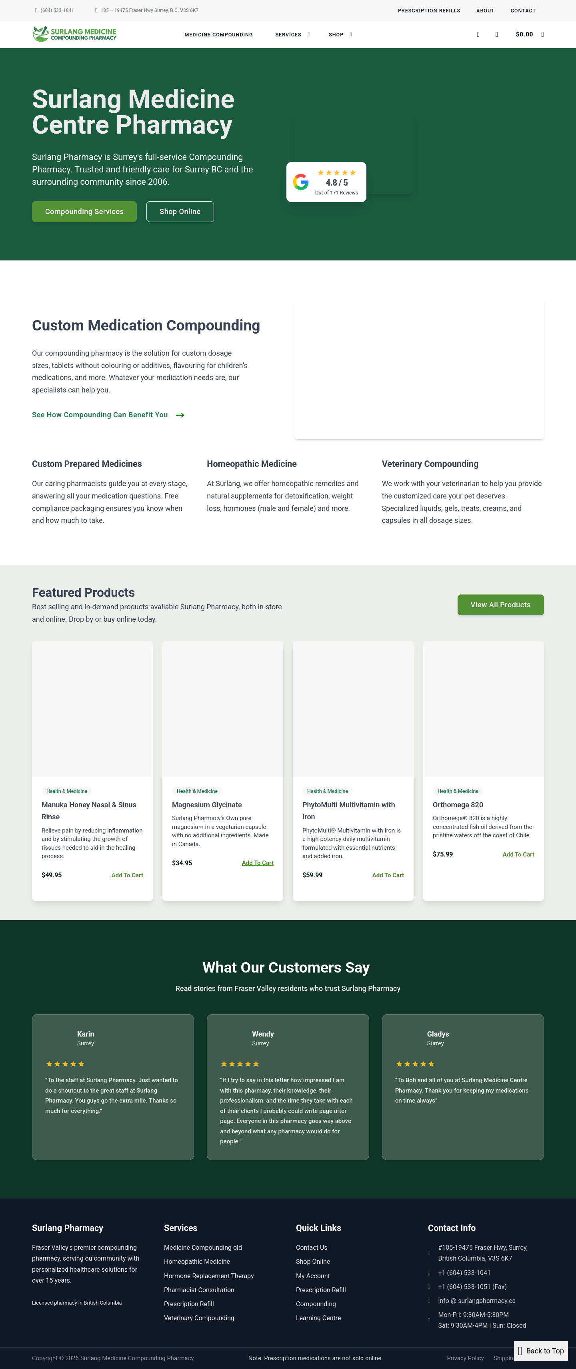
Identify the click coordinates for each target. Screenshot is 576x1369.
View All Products (501, 604)
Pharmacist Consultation (199, 1290)
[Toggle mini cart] (530, 34)
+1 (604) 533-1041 (464, 1273)
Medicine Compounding (218, 35)
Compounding (316, 1304)
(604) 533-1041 (57, 10)
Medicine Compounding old (203, 1247)
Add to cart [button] (127, 875)
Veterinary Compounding (199, 1318)
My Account (313, 1276)
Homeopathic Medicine (197, 1261)
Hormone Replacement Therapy (209, 1276)
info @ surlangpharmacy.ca (477, 1301)
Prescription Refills (429, 11)
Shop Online (313, 1261)
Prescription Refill (189, 1304)
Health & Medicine (66, 791)
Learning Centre (318, 1318)
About (485, 11)
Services (288, 35)
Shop (336, 35)
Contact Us (312, 1247)
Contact (523, 11)
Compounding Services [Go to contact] (84, 211)
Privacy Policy (465, 1358)
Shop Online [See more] (180, 211)
